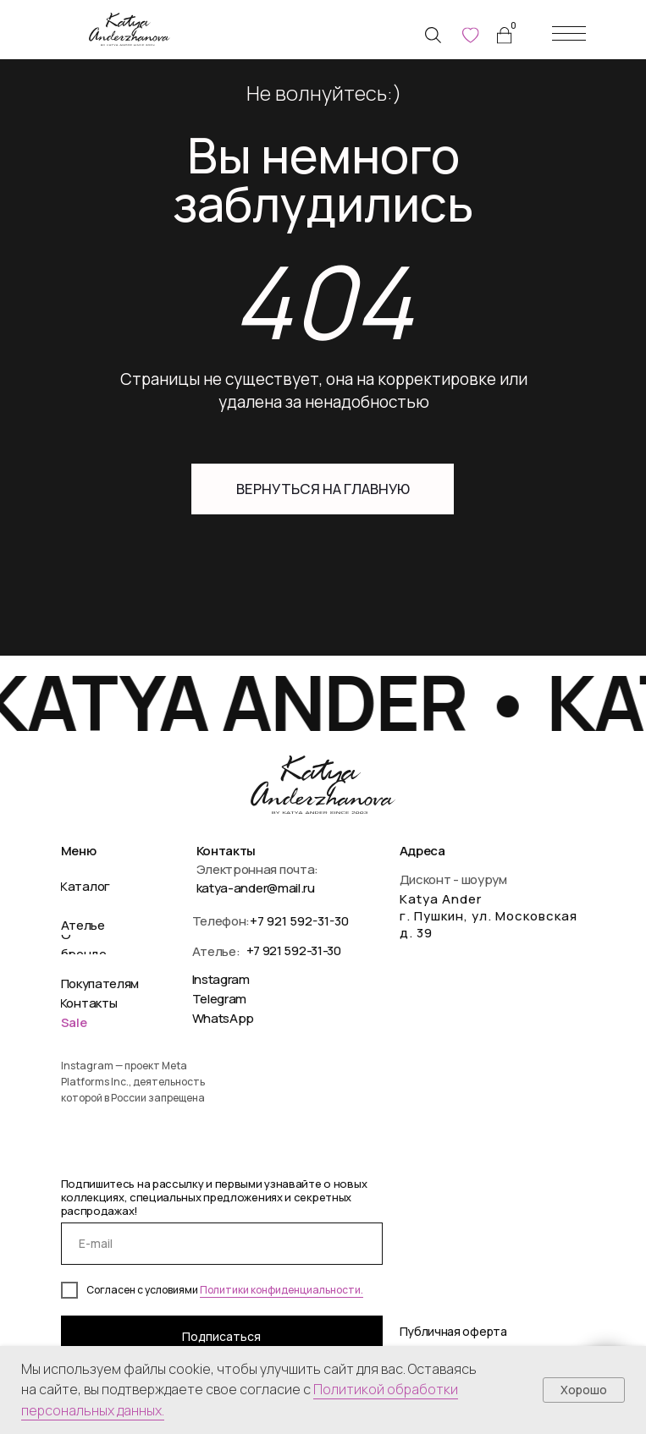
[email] (222, 1243)
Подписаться (221, 1336)
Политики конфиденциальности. (281, 1290)
